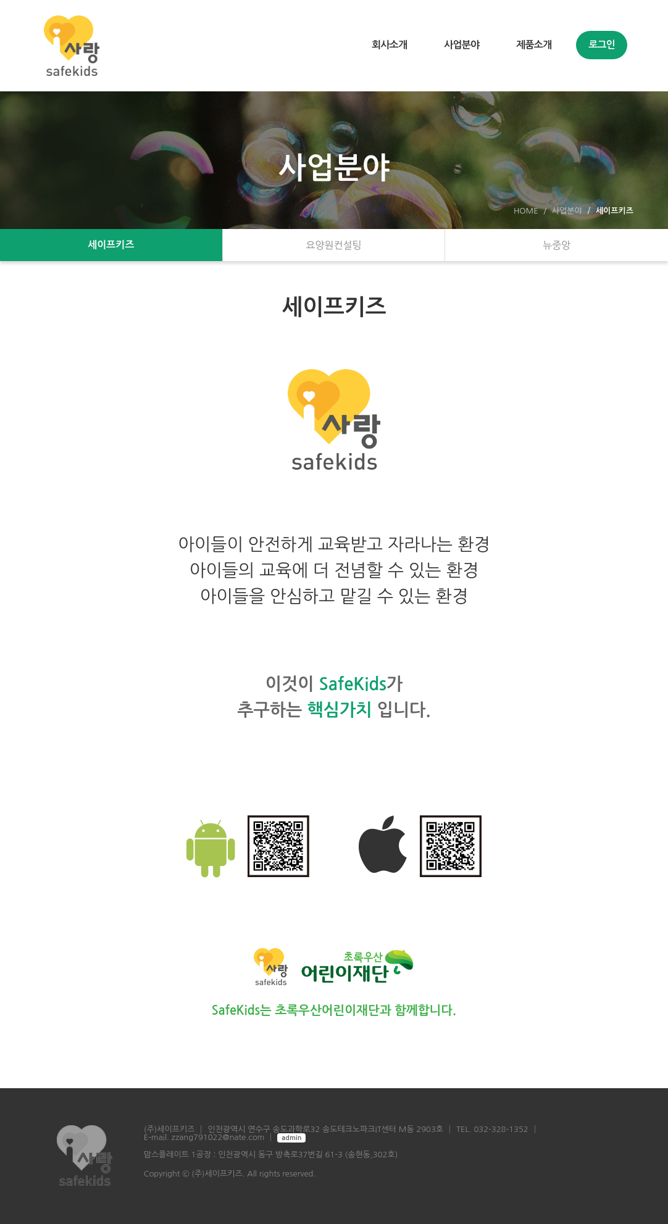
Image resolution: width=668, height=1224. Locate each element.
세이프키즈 (111, 244)
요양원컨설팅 (333, 245)
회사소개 (389, 44)
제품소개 (533, 44)
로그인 (601, 44)
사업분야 (461, 44)
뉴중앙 (556, 245)
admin (291, 1137)
